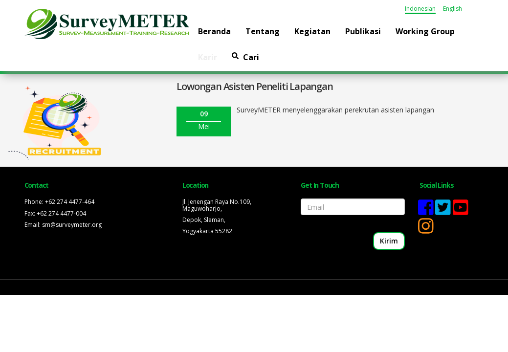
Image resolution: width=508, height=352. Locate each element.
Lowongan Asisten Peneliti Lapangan (254, 86)
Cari (245, 57)
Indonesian (420, 8)
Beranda (214, 31)
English (452, 8)
